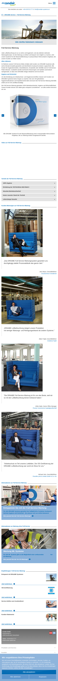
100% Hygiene (29, 183)
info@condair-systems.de (8, 640)
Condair (8, 4)
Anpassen (42, 677)
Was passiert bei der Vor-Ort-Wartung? (17, 559)
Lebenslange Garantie (29, 199)
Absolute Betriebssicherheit (29, 191)
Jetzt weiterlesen (8, 584)
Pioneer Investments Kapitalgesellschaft (45, 408)
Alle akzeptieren (29, 672)
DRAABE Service (9, 15)
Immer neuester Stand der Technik (29, 195)
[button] (5, 116)
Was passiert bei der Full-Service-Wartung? (18, 516)
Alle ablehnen (15, 677)
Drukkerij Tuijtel (52, 341)
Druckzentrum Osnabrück (49, 273)
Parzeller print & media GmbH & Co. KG (45, 476)
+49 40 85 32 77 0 (28, 9)
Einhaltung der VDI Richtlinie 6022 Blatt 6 (29, 187)
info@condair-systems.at (42, 9)
